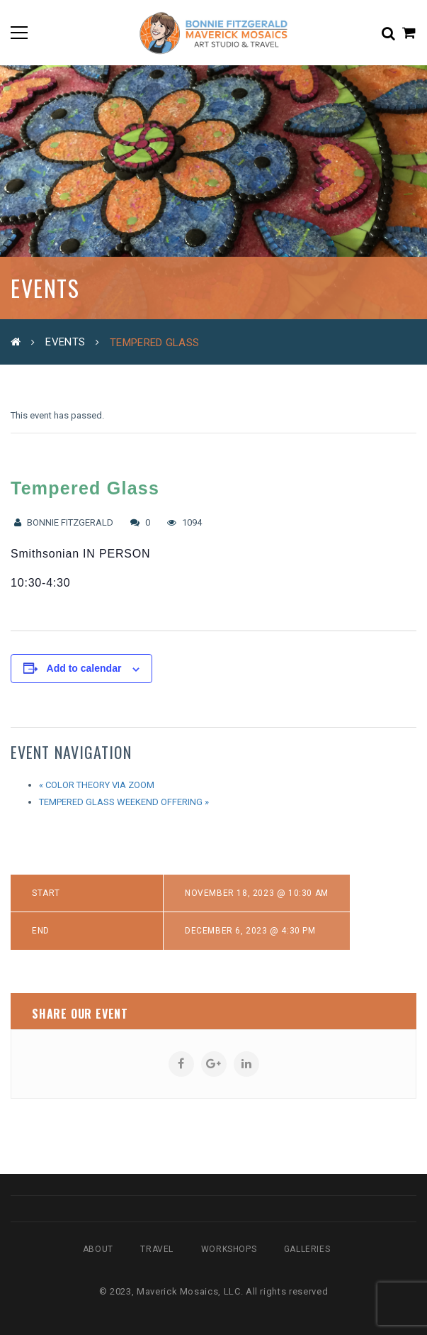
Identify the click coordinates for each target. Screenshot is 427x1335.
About (98, 1249)
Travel (156, 1249)
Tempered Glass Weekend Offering (124, 802)
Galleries (307, 1249)
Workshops (228, 1249)
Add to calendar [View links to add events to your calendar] (84, 668)
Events (65, 342)
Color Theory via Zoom (96, 785)
